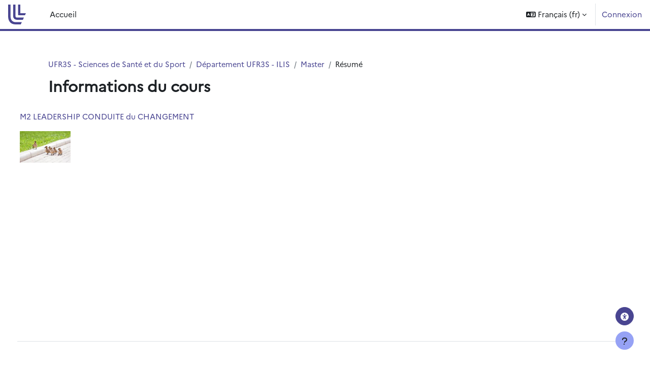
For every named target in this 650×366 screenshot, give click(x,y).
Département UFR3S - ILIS (248, 64)
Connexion (622, 14)
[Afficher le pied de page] (624, 340)
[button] (556, 14)
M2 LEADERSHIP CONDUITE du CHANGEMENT (126, 116)
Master (319, 64)
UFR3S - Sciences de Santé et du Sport (118, 64)
